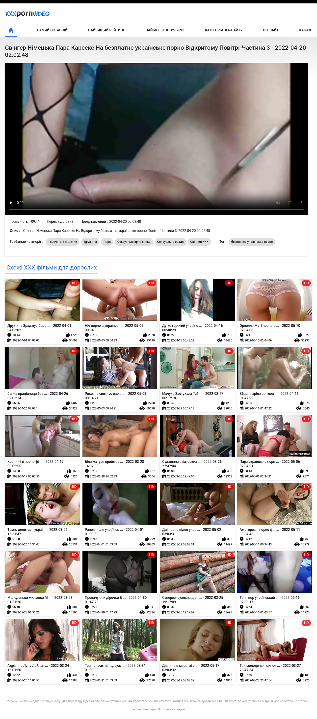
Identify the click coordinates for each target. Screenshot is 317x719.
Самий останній (52, 30)
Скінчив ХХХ (199, 242)
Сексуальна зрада (170, 242)
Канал (305, 30)
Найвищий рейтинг (106, 30)
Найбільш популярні (164, 30)
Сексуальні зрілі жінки (134, 242)
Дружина (90, 242)
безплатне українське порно (252, 242)
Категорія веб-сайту (223, 30)
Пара (107, 242)
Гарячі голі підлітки (63, 242)
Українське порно (144, 709)
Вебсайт (271, 30)
